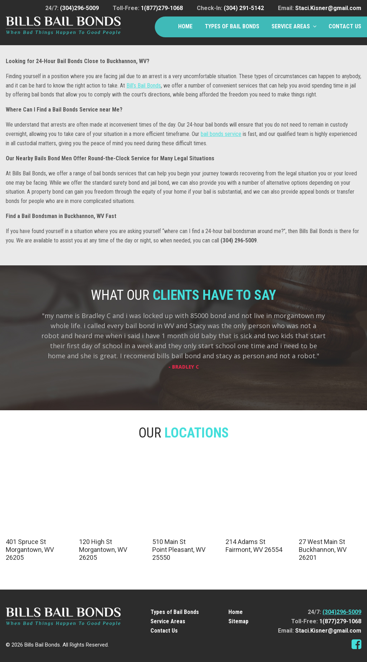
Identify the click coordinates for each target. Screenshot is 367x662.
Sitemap (238, 621)
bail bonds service (221, 134)
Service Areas (290, 26)
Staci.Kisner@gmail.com (328, 8)
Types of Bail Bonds (232, 26)
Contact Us (345, 26)
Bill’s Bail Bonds (143, 85)
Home (185, 26)
